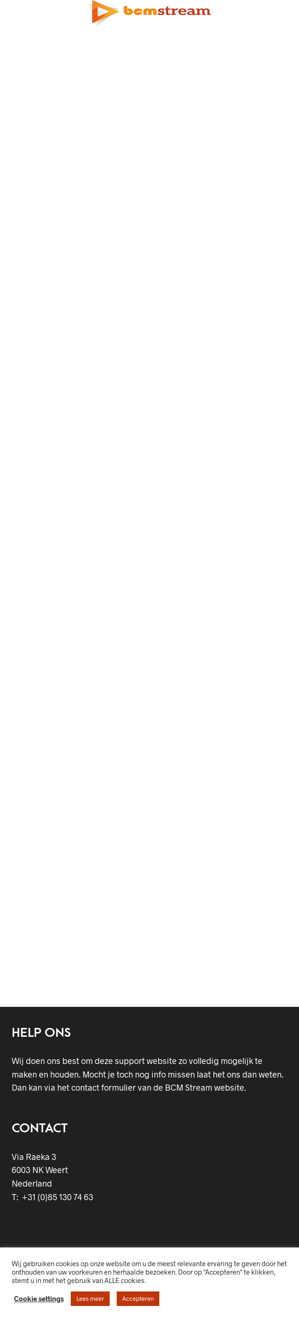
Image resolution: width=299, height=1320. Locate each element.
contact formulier (103, 1087)
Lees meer (90, 1298)
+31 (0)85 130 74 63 (55, 1197)
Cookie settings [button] (39, 1298)
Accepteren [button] (138, 1298)
